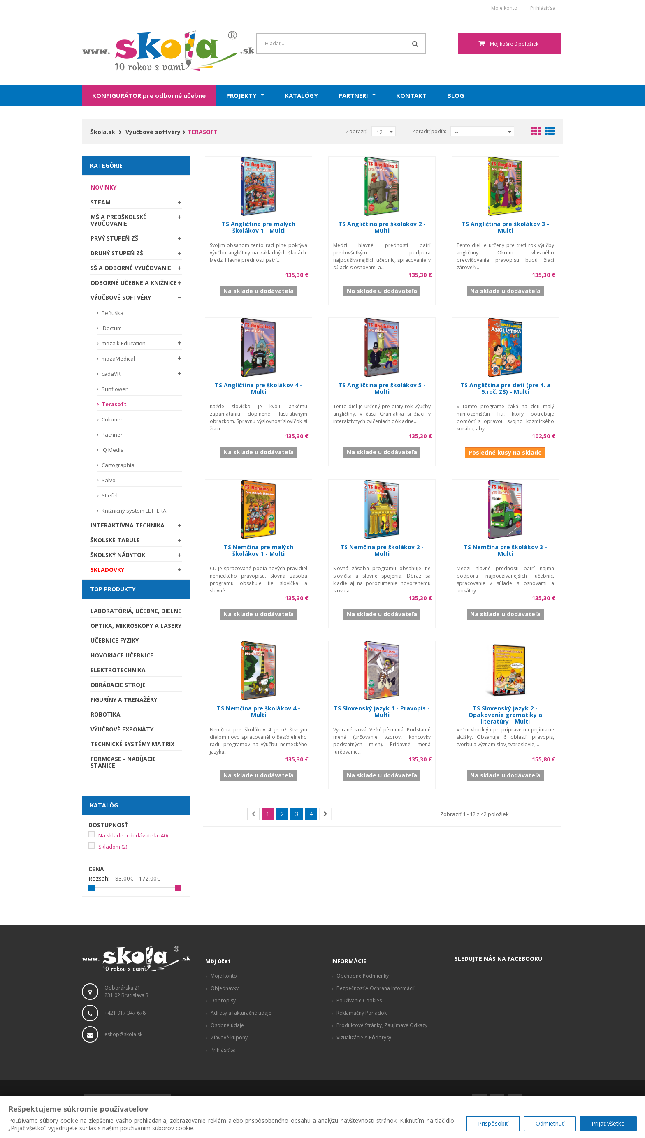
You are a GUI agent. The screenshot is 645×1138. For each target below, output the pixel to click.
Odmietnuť (549, 1124)
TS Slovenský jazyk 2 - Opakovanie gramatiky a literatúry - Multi (505, 714)
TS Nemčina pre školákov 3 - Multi (505, 550)
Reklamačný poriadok (361, 1012)
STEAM (100, 202)
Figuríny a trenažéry (123, 699)
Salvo (108, 480)
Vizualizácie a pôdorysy (363, 1037)
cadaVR (110, 373)
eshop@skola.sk (123, 1034)
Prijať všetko (608, 1124)
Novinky (103, 187)
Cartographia (117, 465)
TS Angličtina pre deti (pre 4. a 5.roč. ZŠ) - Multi (505, 388)
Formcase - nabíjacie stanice (123, 762)
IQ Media (112, 449)
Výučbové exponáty (121, 729)
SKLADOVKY (107, 570)
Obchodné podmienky (362, 975)
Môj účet (218, 961)
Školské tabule (115, 540)
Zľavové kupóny (229, 1037)
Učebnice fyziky (114, 640)
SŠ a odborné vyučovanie (130, 268)
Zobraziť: (356, 131)
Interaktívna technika (127, 525)
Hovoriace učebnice (121, 655)
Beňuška (111, 313)
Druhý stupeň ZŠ (116, 253)
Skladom (112, 846)
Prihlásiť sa (542, 8)
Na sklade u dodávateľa (133, 835)
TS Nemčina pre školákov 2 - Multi (382, 550)
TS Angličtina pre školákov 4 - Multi (258, 388)
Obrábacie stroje (118, 685)
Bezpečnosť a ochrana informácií (375, 988)
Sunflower (114, 389)
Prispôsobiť (492, 1124)
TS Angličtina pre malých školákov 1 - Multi (258, 227)
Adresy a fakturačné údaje (241, 1012)
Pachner (111, 434)
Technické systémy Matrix (132, 744)
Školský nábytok (117, 555)
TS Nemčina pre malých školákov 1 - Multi (258, 550)
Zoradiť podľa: (429, 131)
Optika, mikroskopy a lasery (135, 625)
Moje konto (504, 8)
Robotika (105, 714)
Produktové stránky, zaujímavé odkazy (381, 1025)
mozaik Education (123, 343)
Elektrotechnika (118, 670)
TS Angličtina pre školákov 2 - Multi (382, 227)
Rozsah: (98, 878)
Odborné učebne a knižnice (133, 283)
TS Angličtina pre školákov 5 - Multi (382, 388)
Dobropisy (223, 1000)
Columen (112, 419)
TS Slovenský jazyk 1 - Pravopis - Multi (382, 711)
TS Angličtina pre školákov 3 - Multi (505, 227)
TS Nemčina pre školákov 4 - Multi (258, 711)
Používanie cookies (359, 1000)
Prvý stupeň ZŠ (114, 238)
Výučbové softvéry (120, 297)
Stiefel (109, 495)
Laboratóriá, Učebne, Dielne (135, 611)
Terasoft (113, 404)
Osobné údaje (227, 1025)
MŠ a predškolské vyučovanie (118, 220)
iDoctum (111, 328)
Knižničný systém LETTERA (133, 510)
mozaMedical (117, 358)
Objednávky (225, 988)
